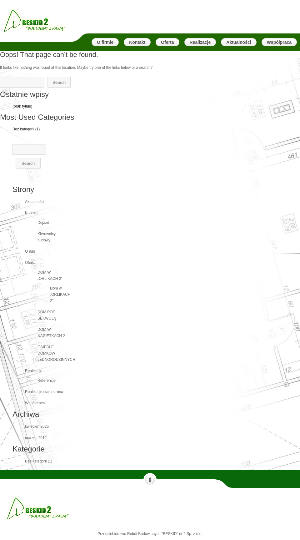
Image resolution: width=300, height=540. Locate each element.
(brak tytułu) (22, 106)
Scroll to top (150, 479)
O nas (30, 251)
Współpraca (35, 403)
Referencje (47, 380)
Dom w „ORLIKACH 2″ (60, 294)
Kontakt (31, 213)
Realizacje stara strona (44, 392)
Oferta (30, 262)
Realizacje (33, 371)
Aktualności (34, 201)
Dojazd (43, 222)
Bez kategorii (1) (26, 129)
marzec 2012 (36, 438)
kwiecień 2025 (37, 426)
